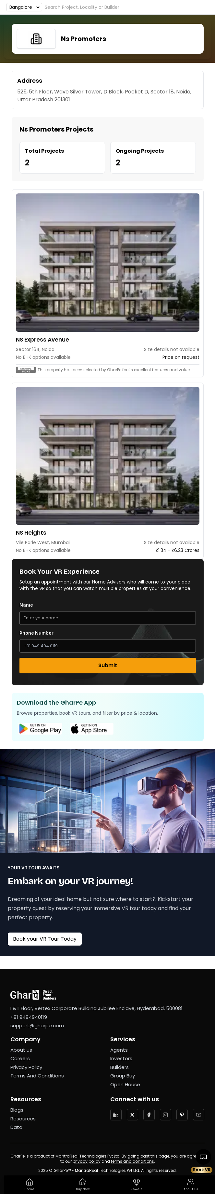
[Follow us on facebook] (149, 1114)
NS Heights (31, 533)
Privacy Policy (26, 1067)
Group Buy (122, 1075)
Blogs (16, 1109)
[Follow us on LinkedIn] (116, 1114)
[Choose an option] (24, 7)
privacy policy (87, 1161)
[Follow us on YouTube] (198, 1114)
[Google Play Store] (40, 729)
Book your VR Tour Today (45, 939)
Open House (125, 1084)
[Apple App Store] (91, 729)
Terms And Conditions (37, 1075)
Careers (20, 1058)
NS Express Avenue (42, 340)
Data (16, 1127)
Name (26, 605)
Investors (121, 1058)
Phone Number (36, 633)
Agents (119, 1050)
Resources (23, 1118)
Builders (119, 1067)
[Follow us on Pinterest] (182, 1114)
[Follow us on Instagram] (165, 1114)
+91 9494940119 (28, 1017)
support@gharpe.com (37, 1025)
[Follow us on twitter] (132, 1114)
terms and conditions (132, 1161)
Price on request (180, 357)
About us (21, 1050)
